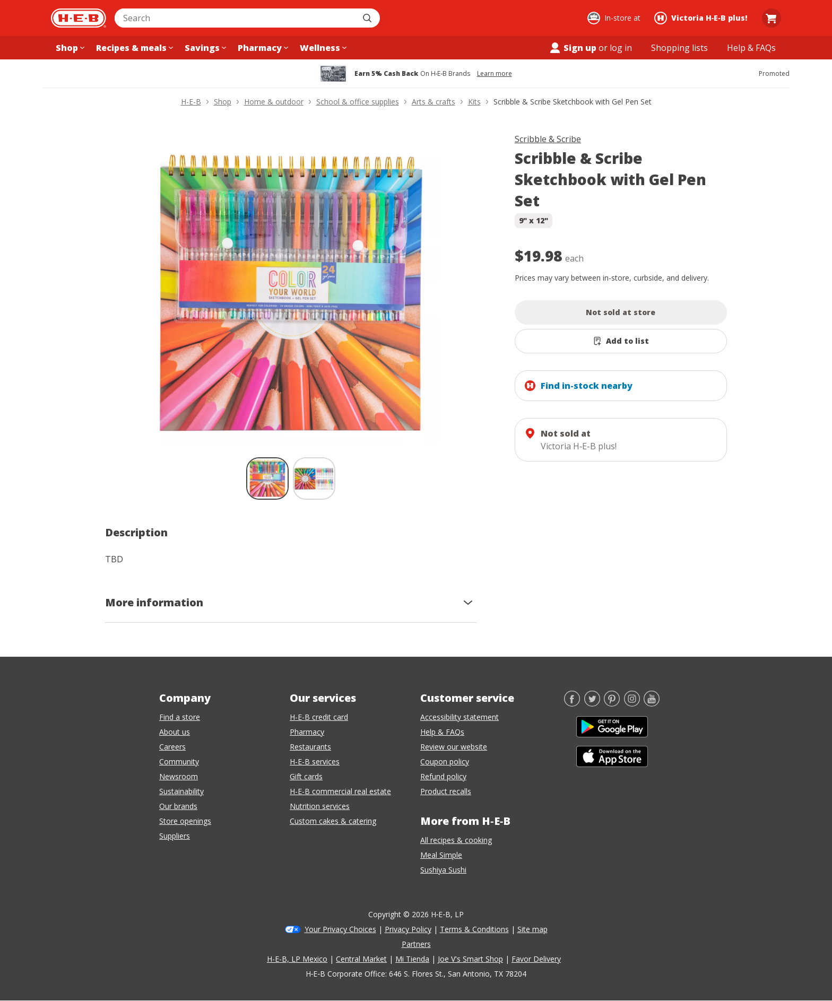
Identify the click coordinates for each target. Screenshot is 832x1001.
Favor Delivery (536, 959)
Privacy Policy (408, 929)
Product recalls (445, 791)
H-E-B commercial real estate (340, 791)
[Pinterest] (612, 703)
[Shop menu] (69, 48)
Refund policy (443, 776)
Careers (172, 747)
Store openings (185, 821)
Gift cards (306, 776)
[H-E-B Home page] (78, 18)
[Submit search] (368, 18)
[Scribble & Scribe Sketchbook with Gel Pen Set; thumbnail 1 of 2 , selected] (267, 478)
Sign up (572, 47)
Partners (416, 944)
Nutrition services (320, 806)
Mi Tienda (412, 959)
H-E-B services (315, 761)
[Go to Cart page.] (771, 18)
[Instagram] (632, 703)
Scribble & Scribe (548, 139)
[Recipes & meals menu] (133, 48)
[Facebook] (572, 703)
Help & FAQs (442, 732)
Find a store (179, 717)
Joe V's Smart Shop (470, 959)
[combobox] (236, 18)
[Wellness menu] (322, 48)
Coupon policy (444, 761)
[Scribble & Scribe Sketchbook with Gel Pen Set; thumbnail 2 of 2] (314, 478)
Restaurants (310, 747)
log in (621, 48)
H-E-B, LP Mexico (297, 959)
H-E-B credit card (319, 717)
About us (174, 732)
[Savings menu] (204, 48)
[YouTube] (652, 703)
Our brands (178, 806)
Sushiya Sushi (443, 870)
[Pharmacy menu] (262, 48)
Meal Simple (441, 855)
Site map (532, 929)
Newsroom (178, 776)
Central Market (361, 959)
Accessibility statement (459, 717)
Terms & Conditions (474, 929)
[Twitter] (592, 703)
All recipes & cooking (456, 840)
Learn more (494, 73)
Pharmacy (307, 732)
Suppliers (174, 836)
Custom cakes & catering (333, 821)
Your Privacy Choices (340, 929)
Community (179, 761)
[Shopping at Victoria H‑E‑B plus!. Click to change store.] (702, 18)
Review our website (453, 747)
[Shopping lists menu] (679, 48)
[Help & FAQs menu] (751, 48)
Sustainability (181, 791)
